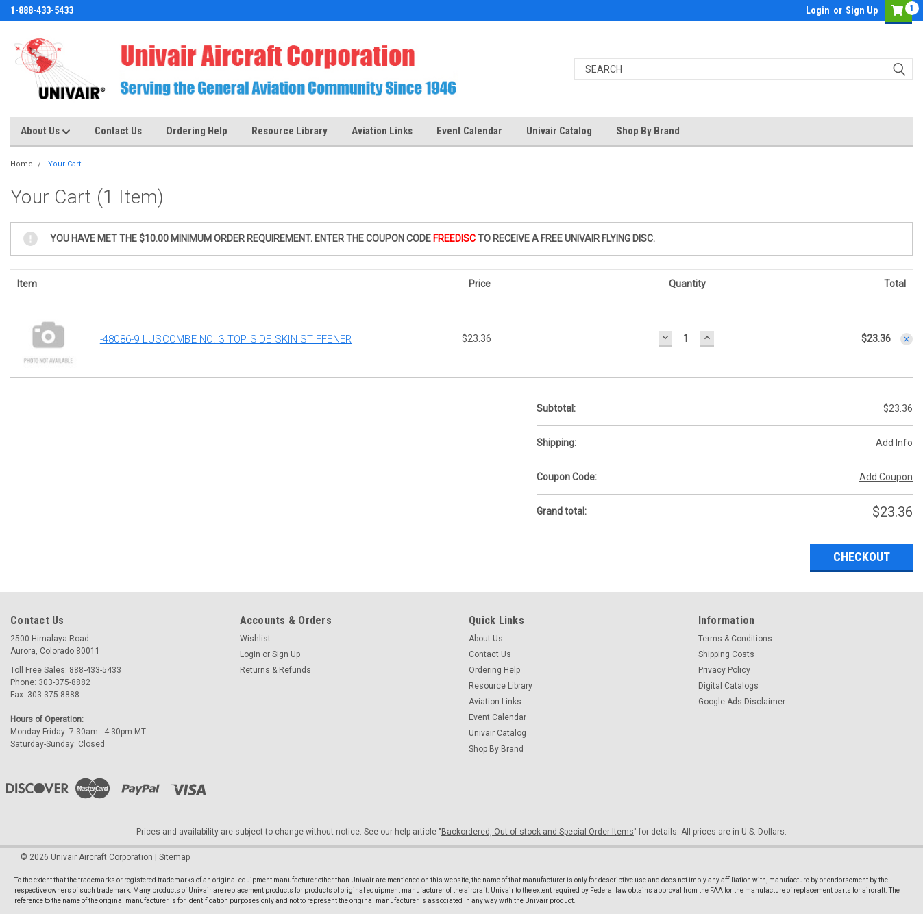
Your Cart (64, 164)
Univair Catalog (559, 131)
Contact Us (118, 131)
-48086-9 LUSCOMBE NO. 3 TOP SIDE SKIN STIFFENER (226, 339)
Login (818, 10)
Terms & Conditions (735, 638)
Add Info (894, 442)
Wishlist (255, 638)
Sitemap (174, 857)
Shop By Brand (648, 131)
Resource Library (289, 131)
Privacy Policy (724, 670)
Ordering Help (196, 131)
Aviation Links (382, 131)
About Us (46, 131)
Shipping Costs (726, 654)
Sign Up (862, 10)
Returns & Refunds (275, 670)
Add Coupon (886, 476)
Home (21, 164)
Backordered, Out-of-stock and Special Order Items (537, 832)
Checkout (861, 556)
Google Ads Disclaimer (741, 701)
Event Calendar (469, 131)
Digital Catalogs (728, 686)
